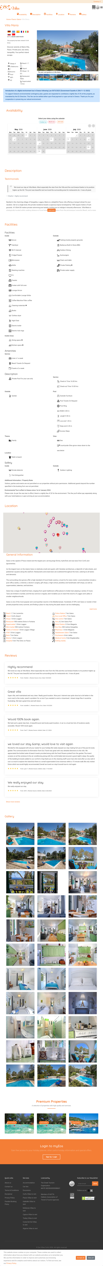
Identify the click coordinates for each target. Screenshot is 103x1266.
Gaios (19, 19)
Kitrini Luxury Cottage (18, 1127)
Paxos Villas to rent (30, 1198)
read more (51, 210)
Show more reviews (13, 802)
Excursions (27, 1190)
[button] (38, 50)
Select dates (79, 1260)
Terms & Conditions (12, 1190)
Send (95, 1184)
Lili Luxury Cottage (81, 1127)
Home (8, 19)
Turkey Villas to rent (30, 1218)
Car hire (25, 1187)
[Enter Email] (84, 1183)
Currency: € (97, 1)
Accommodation (29, 1183)
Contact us (8, 1187)
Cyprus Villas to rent (30, 1214)
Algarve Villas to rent (30, 1228)
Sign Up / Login (51, 1157)
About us (8, 1183)
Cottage (11, 1122)
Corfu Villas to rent (29, 1194)
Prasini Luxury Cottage (51, 1127)
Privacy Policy (11, 1263)
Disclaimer (8, 1194)
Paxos (13, 19)
